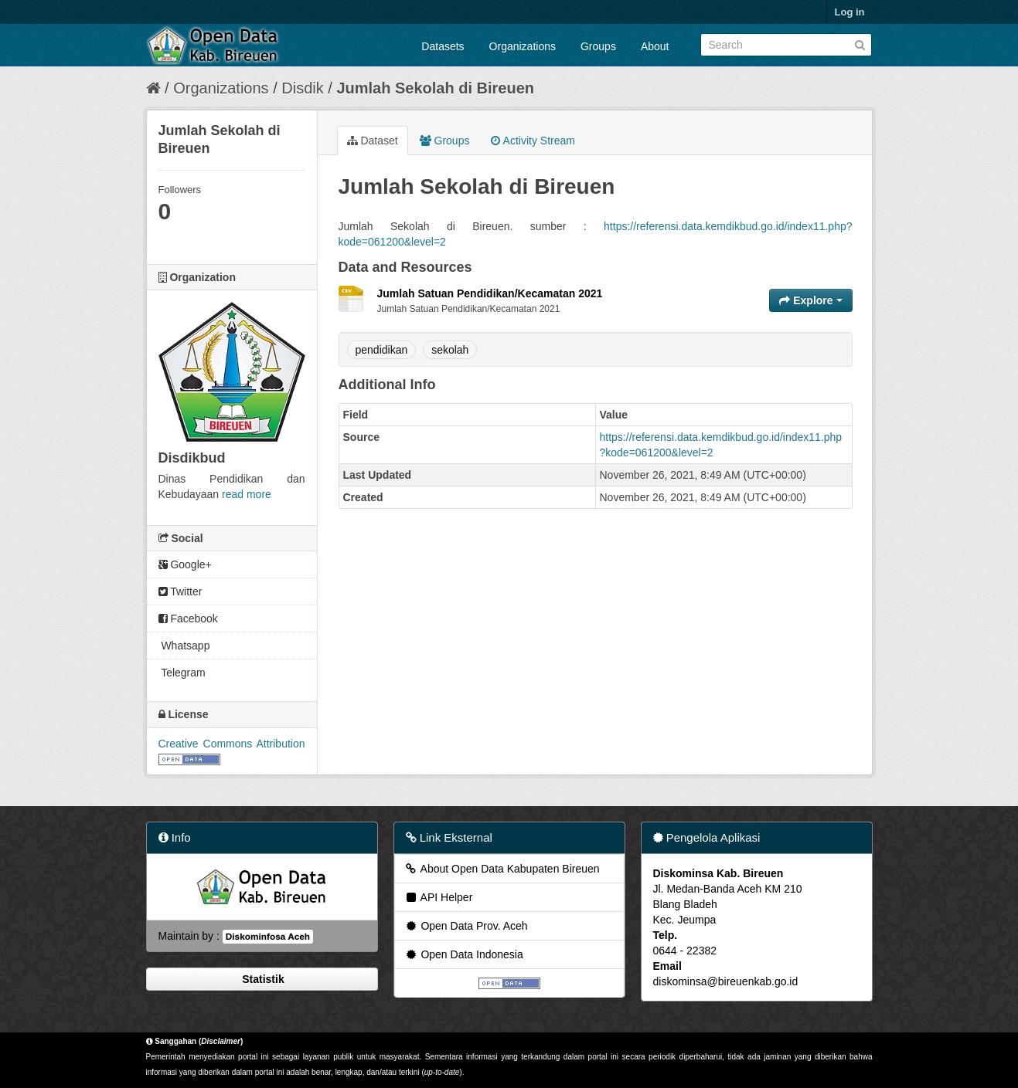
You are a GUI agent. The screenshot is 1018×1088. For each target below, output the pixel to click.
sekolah (449, 350)
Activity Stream (532, 140)
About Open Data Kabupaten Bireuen (502, 869)
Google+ (185, 564)
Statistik (261, 979)
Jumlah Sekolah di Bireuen (435, 88)
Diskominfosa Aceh (268, 936)
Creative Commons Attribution (231, 743)
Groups (598, 46)
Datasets (442, 46)
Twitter (180, 591)
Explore (810, 300)
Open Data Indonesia (463, 954)
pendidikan (382, 350)
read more (246, 494)
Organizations (522, 46)
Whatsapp (184, 645)
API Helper (438, 897)
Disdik (302, 88)
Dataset (372, 140)
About (655, 46)
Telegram (182, 672)
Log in (850, 12)
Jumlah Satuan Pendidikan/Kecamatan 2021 (490, 293)
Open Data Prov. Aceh (466, 926)
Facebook (188, 618)
